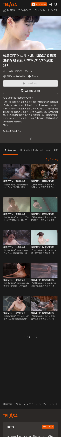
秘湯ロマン (15, 130)
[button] (39, 4)
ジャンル (47, 404)
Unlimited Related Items (35, 150)
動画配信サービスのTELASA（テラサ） (20, 404)
